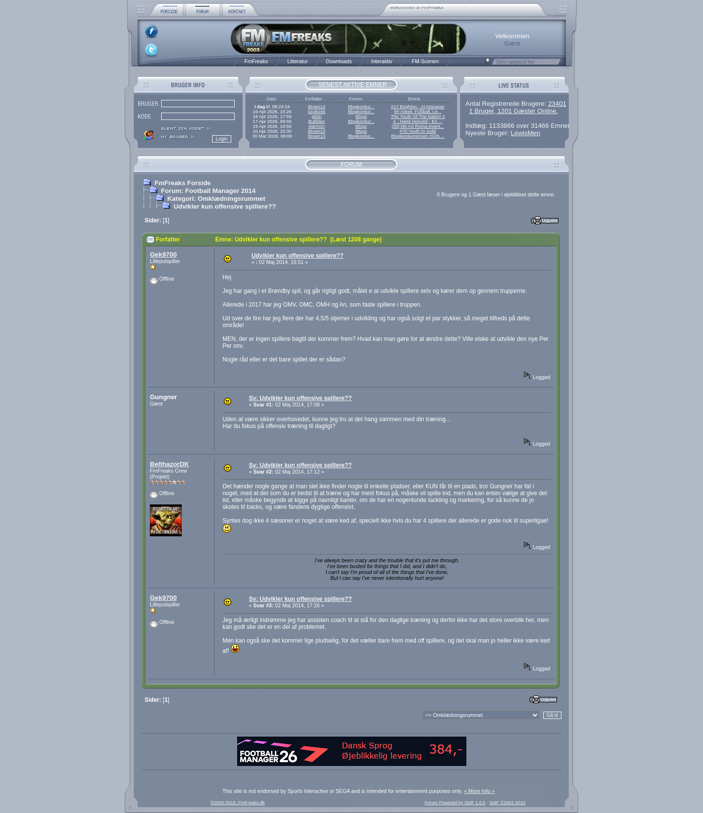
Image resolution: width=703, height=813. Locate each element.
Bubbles (316, 121)
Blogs (360, 116)
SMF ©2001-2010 (507, 802)
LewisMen (525, 133)
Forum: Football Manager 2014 (208, 190)
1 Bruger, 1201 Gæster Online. (513, 111)
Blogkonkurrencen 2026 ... (417, 136)
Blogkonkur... (361, 106)
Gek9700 (163, 254)
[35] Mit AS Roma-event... (418, 126)
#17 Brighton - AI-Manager (417, 106)
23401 (557, 103)
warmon (317, 126)
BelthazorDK (169, 464)
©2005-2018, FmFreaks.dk (237, 802)
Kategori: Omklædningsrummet (216, 198)
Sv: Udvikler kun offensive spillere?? (300, 398)
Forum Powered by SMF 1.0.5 (455, 802)
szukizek (316, 111)
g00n (317, 116)
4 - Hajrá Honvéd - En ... (418, 121)
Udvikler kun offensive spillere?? (224, 206)
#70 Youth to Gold (418, 131)
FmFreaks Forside (182, 183)
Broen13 (316, 106)
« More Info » (479, 791)
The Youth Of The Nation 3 (418, 116)
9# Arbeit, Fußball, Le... (417, 111)
